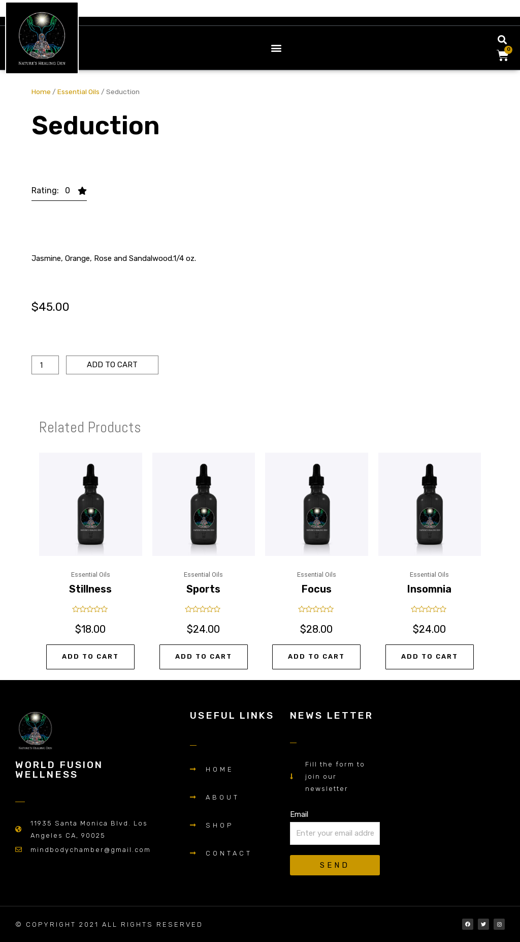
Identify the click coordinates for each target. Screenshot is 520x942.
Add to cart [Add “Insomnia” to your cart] (429, 656)
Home (41, 91)
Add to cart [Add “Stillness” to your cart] (90, 656)
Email (299, 814)
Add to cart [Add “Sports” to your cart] (203, 656)
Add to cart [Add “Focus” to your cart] (316, 656)
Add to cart (112, 364)
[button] (276, 47)
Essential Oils (78, 91)
